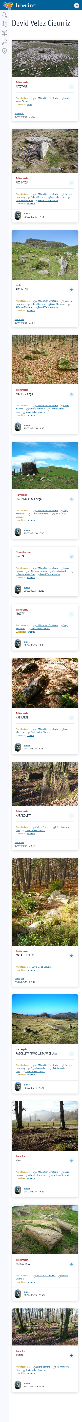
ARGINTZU (22, 182)
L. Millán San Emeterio (47, 98)
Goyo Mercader (57, 197)
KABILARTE (22, 717)
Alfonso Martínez (24, 200)
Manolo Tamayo (37, 408)
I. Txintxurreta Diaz (40, 513)
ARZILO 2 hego (24, 394)
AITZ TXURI (22, 86)
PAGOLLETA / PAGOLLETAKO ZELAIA (36, 1053)
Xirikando (19, 113)
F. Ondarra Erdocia (38, 571)
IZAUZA (20, 556)
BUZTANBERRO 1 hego (29, 499)
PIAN (18, 1160)
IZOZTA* (20, 614)
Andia (29, 104)
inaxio (27, 213)
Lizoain (30, 735)
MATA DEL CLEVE (25, 955)
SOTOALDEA (23, 1264)
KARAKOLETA (23, 815)
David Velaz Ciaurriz (48, 200)
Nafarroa (31, 203)
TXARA (19, 1355)
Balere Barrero (38, 197)
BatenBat (19, 319)
